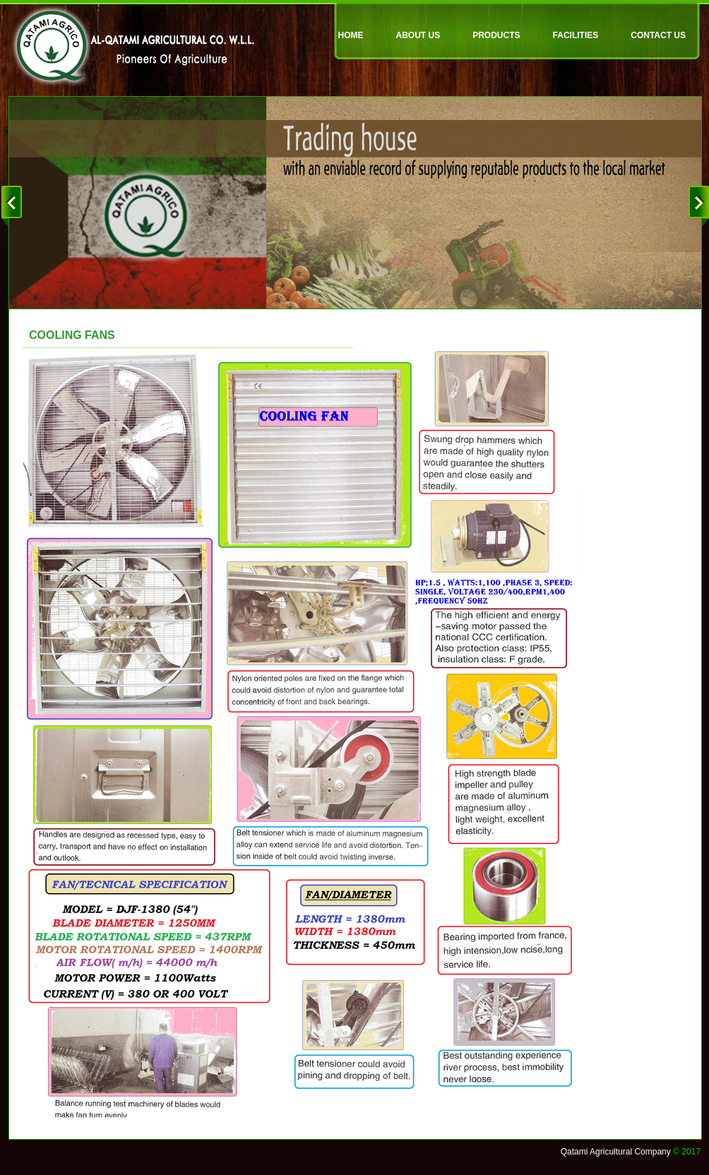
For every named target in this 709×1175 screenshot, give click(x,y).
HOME (351, 35)
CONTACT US (658, 35)
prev (15, 206)
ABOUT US (418, 35)
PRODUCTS (496, 35)
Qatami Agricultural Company (616, 1152)
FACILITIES (576, 35)
